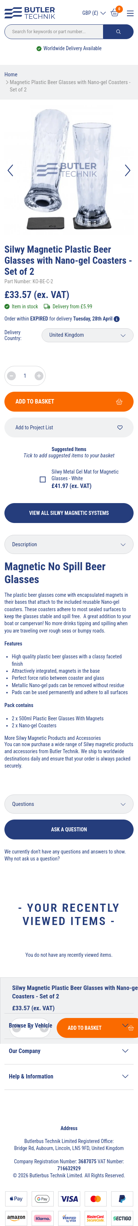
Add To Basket (69, 401)
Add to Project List (69, 427)
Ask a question (69, 829)
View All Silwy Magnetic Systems (69, 513)
